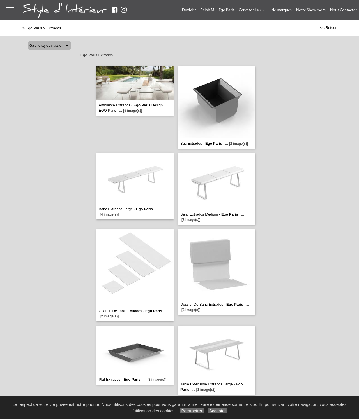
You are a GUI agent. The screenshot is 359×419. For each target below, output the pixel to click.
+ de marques (280, 10)
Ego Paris (226, 10)
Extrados (53, 28)
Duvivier (189, 10)
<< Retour (328, 27)
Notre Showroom (311, 10)
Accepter (217, 410)
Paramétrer (191, 410)
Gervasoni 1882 (251, 10)
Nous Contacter (343, 10)
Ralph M (207, 10)
